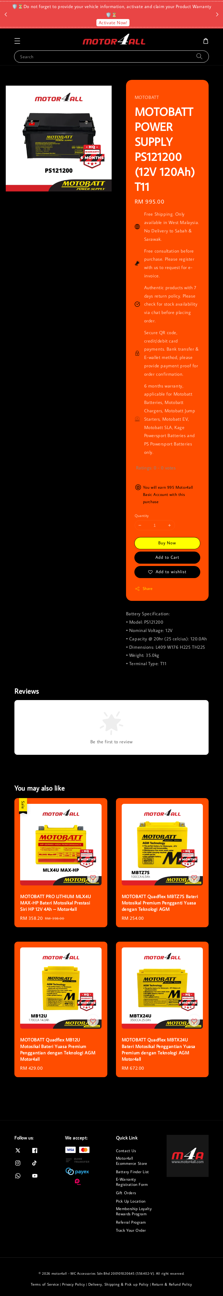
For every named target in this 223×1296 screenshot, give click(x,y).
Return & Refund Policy (172, 1284)
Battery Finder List (132, 1171)
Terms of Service (45, 1284)
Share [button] (144, 588)
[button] (17, 41)
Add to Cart (167, 557)
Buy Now (167, 543)
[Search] (199, 56)
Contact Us (126, 1150)
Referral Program (131, 1222)
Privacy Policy (73, 1284)
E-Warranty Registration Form (132, 1182)
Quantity (142, 515)
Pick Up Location (131, 1201)
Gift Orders (126, 1192)
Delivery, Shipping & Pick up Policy (118, 1284)
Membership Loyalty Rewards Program (134, 1211)
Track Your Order (131, 1230)
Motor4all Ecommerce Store (131, 1161)
